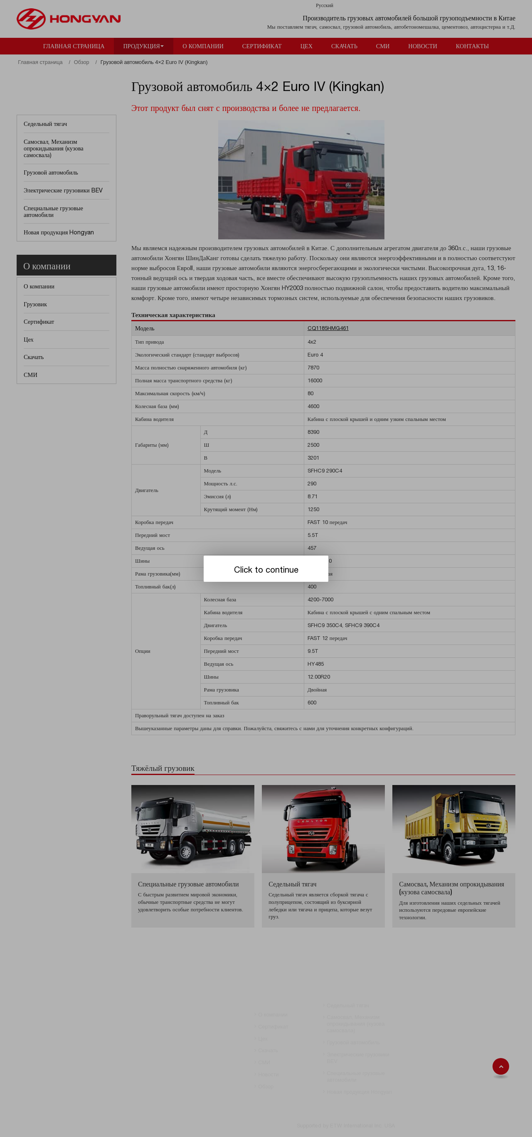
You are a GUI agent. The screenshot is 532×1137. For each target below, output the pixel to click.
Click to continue (266, 569)
